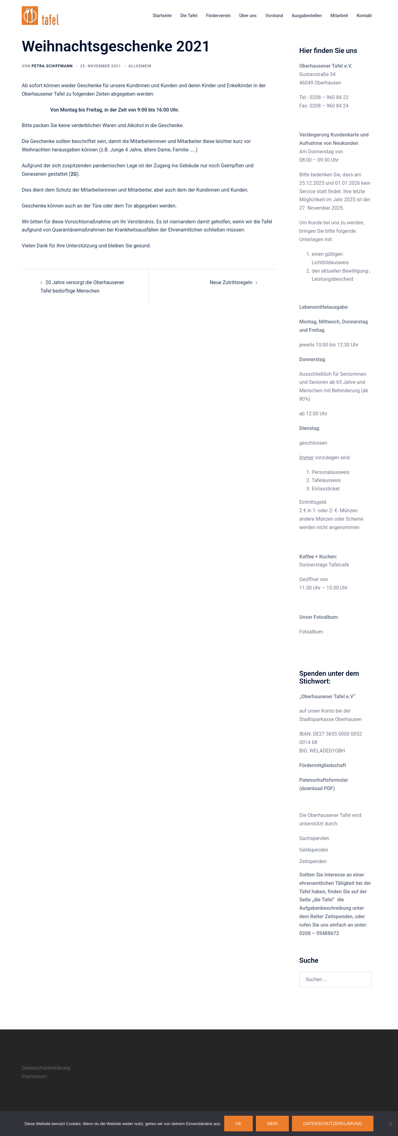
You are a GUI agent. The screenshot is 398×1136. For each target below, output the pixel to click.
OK (238, 1123)
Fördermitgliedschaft (322, 765)
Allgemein (139, 66)
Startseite (162, 15)
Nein (272, 1123)
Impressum (34, 1076)
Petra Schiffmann (51, 66)
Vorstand (274, 15)
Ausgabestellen (307, 15)
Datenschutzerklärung (46, 1068)
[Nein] (390, 1123)
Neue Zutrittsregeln (231, 282)
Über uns (248, 15)
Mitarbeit (339, 15)
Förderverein (218, 15)
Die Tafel (188, 15)
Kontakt (364, 15)
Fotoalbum (311, 632)
